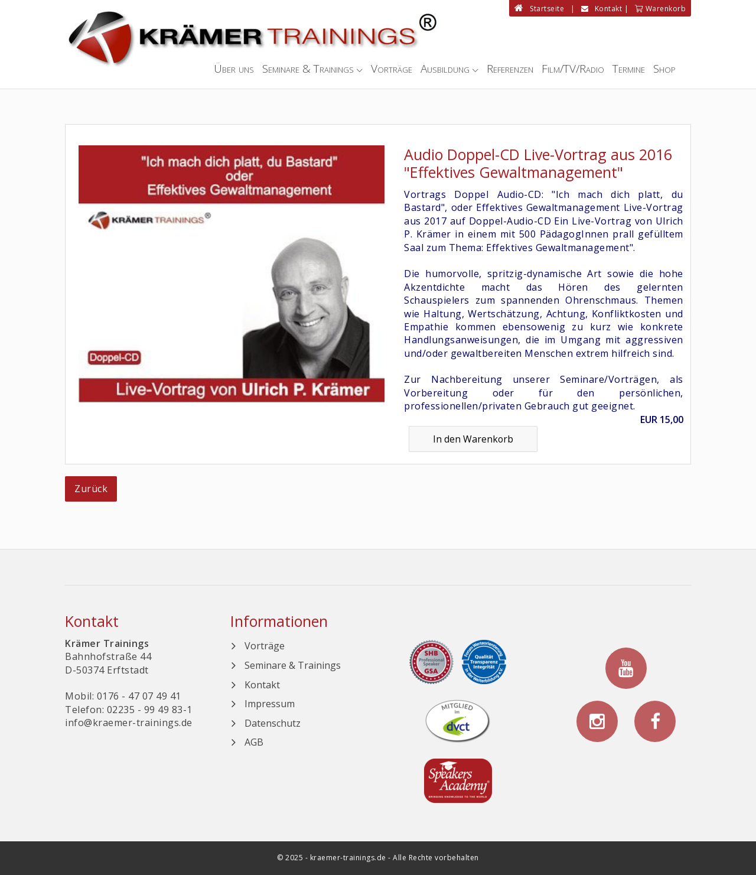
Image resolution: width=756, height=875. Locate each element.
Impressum (270, 703)
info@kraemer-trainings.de (129, 722)
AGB (254, 742)
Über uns (234, 68)
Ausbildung (445, 68)
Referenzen (510, 68)
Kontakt (602, 9)
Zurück (90, 488)
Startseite (539, 9)
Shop (664, 68)
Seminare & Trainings (308, 68)
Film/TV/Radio (573, 68)
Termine (628, 68)
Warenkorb (660, 9)
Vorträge (391, 68)
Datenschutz (273, 723)
